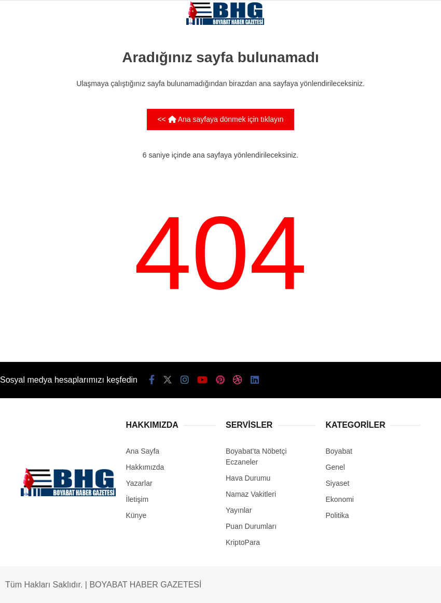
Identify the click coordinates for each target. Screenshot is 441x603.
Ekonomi (340, 499)
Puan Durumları (251, 526)
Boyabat (339, 451)
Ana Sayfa (143, 451)
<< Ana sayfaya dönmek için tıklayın (220, 119)
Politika (337, 515)
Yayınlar (239, 510)
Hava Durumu (248, 478)
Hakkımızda (145, 467)
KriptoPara (243, 542)
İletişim (137, 499)
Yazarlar (139, 483)
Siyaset (338, 483)
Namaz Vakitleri (251, 494)
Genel (335, 467)
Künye (136, 515)
